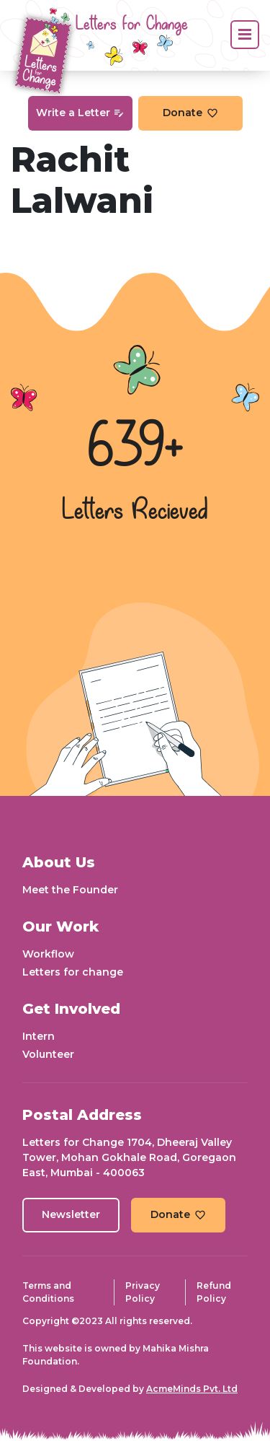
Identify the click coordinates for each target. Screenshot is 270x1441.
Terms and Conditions (48, 1292)
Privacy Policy (142, 1292)
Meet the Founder (70, 889)
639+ (135, 448)
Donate (190, 112)
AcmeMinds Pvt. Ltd (192, 1388)
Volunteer (48, 1054)
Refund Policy (214, 1292)
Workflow (48, 953)
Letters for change (72, 971)
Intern (38, 1036)
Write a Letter (80, 112)
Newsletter (71, 1214)
